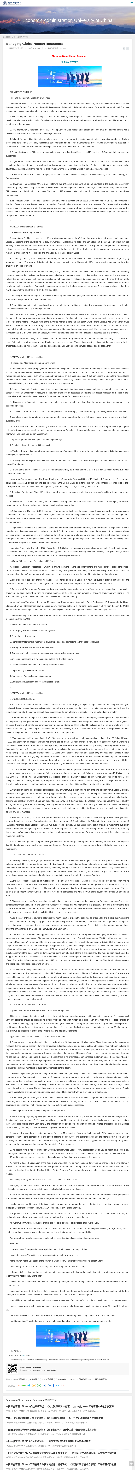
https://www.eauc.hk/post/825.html (42, 1370)
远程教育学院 (85, 1379)
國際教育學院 (101, 1379)
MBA (23, 1355)
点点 (49, 1385)
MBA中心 (62, 1379)
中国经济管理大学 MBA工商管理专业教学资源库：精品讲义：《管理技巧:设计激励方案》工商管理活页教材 (61, 1453)
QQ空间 (34, 1385)
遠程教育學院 (22, 37)
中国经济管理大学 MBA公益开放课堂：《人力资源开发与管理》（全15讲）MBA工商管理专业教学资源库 (60, 1406)
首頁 (13, 37)
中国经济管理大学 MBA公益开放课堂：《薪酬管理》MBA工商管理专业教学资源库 (48, 1441)
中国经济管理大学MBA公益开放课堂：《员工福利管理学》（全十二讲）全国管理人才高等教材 (54, 1418)
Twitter (58, 1385)
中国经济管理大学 (69, 62)
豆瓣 (39, 1385)
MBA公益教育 (19, 1379)
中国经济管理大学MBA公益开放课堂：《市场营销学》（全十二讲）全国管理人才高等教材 (52, 1429)
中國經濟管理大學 (16, 48)
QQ (29, 1385)
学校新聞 (33, 1379)
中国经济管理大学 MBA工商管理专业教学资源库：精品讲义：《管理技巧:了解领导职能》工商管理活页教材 (61, 1464)
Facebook (53, 1385)
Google (63, 1385)
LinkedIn (44, 1385)
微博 (19, 1385)
